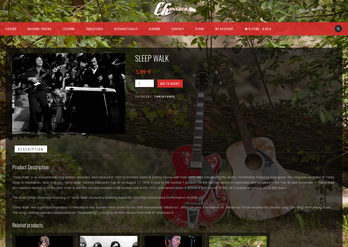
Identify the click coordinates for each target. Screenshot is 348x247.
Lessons (69, 28)
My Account (224, 28)
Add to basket (170, 83)
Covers (11, 28)
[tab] (30, 148)
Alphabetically (126, 28)
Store (199, 28)
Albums (154, 28)
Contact (177, 28)
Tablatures (94, 28)
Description (31, 149)
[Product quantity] (144, 83)
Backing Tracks (39, 28)
